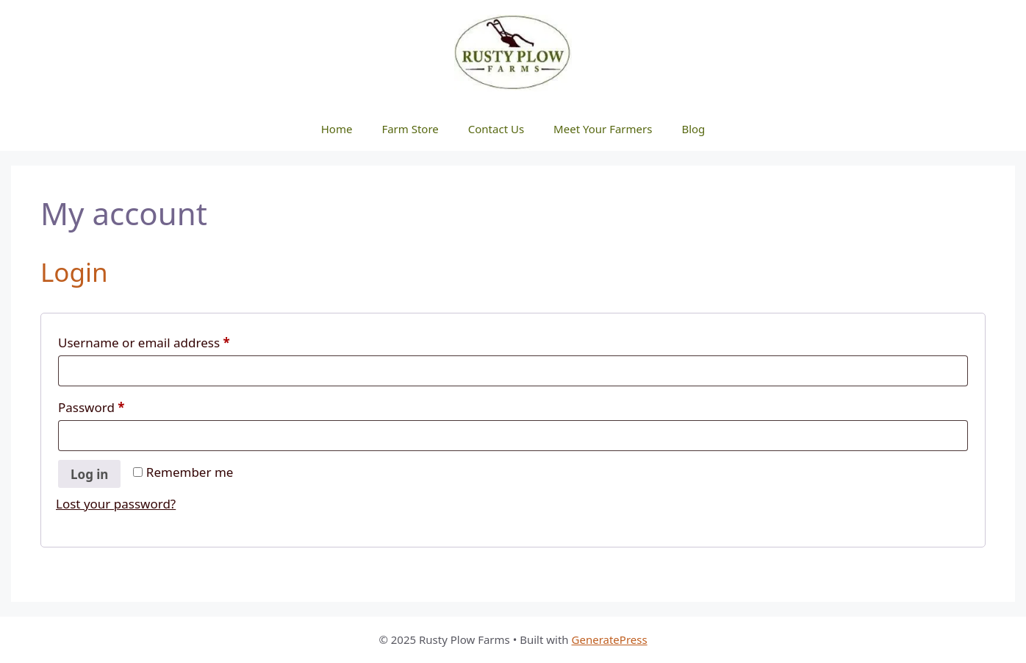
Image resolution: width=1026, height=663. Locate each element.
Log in (89, 474)
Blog (693, 128)
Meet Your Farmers (602, 128)
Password (117, 405)
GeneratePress (609, 639)
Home (337, 128)
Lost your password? (116, 503)
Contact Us (496, 128)
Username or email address (170, 340)
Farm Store (409, 128)
